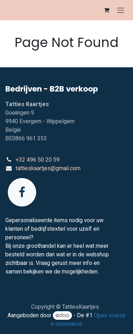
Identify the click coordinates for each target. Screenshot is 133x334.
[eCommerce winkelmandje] (106, 10)
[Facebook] (22, 192)
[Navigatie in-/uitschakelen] (120, 10)
